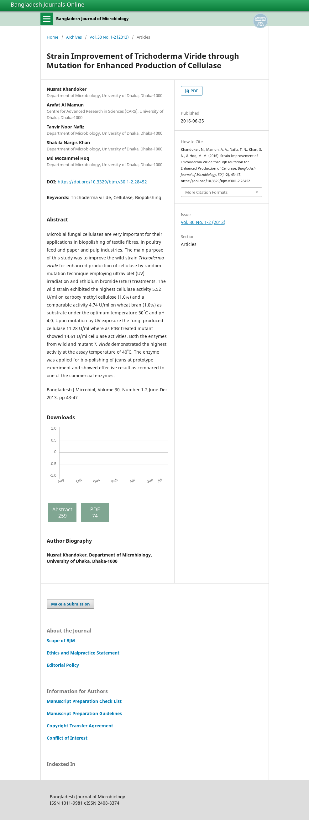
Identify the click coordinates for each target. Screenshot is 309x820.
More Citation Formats (206, 192)
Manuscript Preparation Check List (84, 701)
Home (52, 37)
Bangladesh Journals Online (47, 4)
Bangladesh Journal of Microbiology (92, 18)
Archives (74, 37)
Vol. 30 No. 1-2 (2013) (109, 37)
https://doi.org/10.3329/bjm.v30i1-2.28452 (102, 182)
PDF (194, 91)
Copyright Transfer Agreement (80, 726)
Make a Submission (70, 604)
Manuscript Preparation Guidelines (84, 713)
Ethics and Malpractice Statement (83, 653)
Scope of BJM (61, 641)
